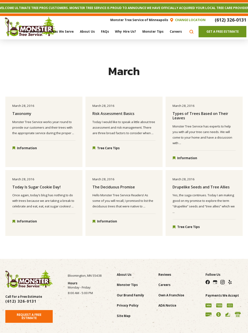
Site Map (124, 316)
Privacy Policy (128, 305)
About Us (124, 275)
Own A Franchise (171, 295)
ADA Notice (167, 305)
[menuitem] (33, 31)
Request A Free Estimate (29, 316)
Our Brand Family (130, 295)
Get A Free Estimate (222, 31)
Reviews (164, 275)
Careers (164, 285)
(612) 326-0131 (230, 20)
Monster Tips (127, 285)
